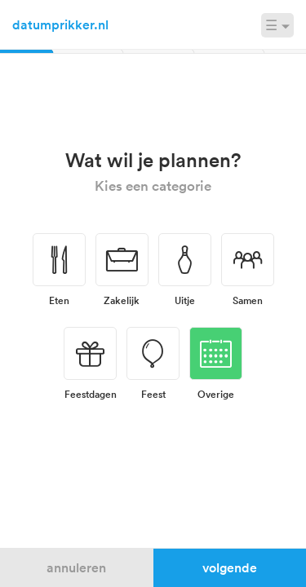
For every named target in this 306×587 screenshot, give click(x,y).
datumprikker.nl (60, 24)
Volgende (229, 567)
